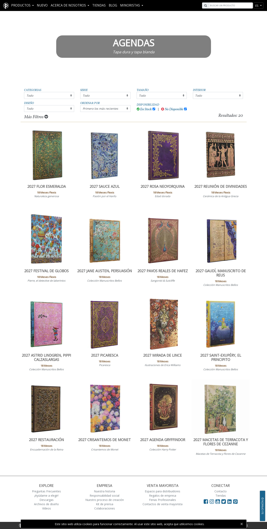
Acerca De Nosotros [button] (69, 5)
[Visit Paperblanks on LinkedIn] (230, 501)
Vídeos (46, 508)
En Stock (144, 109)
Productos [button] (21, 5)
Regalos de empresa (162, 495)
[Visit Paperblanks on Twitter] (224, 501)
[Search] (230, 5)
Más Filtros (36, 117)
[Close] (241, 524)
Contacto (220, 491)
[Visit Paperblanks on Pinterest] (235, 501)
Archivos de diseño (46, 504)
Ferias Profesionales (162, 500)
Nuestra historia (104, 491)
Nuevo (42, 5)
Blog (113, 5)
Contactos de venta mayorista (162, 504)
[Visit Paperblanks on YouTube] (218, 501)
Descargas (47, 500)
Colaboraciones (104, 508)
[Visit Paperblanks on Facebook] (206, 501)
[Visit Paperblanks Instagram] (212, 501)
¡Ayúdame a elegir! (46, 495)
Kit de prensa (104, 504)
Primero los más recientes (100, 108)
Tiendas (99, 5)
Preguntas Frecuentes (46, 491)
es (257, 6)
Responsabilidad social (104, 495)
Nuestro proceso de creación (104, 500)
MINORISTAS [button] (130, 5)
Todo (29, 95)
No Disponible (172, 109)
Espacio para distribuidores (162, 491)
